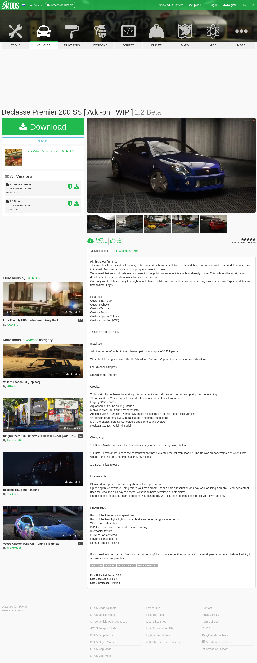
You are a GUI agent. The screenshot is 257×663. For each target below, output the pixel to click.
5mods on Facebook (216, 642)
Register (230, 5)
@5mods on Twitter (216, 635)
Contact (207, 608)
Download (42, 126)
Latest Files (153, 608)
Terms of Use (210, 621)
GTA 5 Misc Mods (100, 655)
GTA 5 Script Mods (101, 635)
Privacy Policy (210, 614)
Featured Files (155, 614)
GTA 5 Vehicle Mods (102, 614)
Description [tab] (99, 250)
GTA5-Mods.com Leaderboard (164, 642)
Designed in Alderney (15, 606)
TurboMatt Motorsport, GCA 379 (50, 151)
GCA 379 (33, 278)
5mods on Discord (215, 649)
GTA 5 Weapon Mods (103, 628)
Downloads (101, 242)
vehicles (31, 340)
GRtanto (12, 386)
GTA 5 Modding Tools (103, 608)
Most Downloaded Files (160, 628)
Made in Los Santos (14, 610)
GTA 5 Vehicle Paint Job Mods (108, 621)
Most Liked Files (156, 621)
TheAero (12, 494)
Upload (195, 5)
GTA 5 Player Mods (102, 642)
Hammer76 (14, 440)
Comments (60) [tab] (126, 250)
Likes (120, 242)
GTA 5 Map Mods (100, 649)
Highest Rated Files (158, 635)
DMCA (206, 628)
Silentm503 (14, 548)
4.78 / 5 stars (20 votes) (244, 243)
